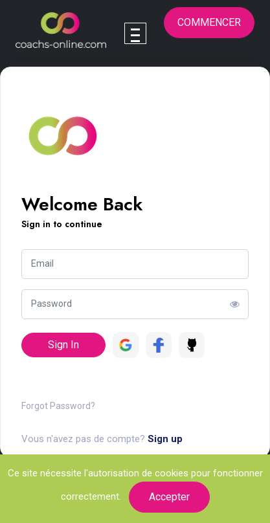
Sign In (63, 345)
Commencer (209, 22)
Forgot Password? (58, 406)
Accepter (169, 497)
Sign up (165, 439)
